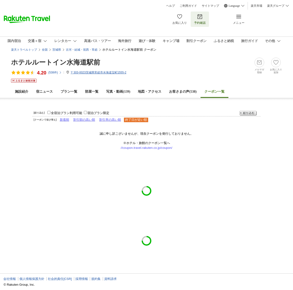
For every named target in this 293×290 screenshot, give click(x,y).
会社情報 (9, 279)
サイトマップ (210, 5)
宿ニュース (44, 91)
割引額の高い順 (84, 119)
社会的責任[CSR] (60, 279)
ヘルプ (170, 5)
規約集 (96, 279)
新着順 (64, 119)
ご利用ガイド (188, 5)
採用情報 (81, 279)
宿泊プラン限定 (98, 113)
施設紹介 (21, 91)
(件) (55, 72)
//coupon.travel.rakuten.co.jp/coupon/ (146, 148)
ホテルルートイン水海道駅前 (55, 62)
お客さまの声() (182, 91)
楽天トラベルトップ (24, 49)
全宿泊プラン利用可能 (66, 113)
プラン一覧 (69, 91)
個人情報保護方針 (31, 279)
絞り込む (248, 113)
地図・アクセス (149, 91)
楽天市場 (256, 5)
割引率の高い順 (110, 119)
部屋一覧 (91, 91)
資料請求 (110, 279)
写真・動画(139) (118, 91)
